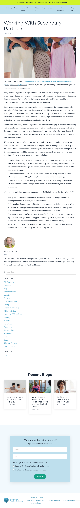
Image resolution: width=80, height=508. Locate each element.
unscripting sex (10, 346)
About (37, 9)
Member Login (36, 503)
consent (7, 298)
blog (5, 288)
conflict (7, 295)
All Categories (9, 282)
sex (5, 337)
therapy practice (10, 343)
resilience (8, 333)
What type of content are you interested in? (30, 462)
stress (6, 340)
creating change (10, 301)
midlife (7, 320)
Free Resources (60, 9)
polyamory (8, 327)
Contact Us (40, 500)
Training (9, 9)
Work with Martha (24, 9)
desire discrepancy (11, 308)
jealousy (7, 317)
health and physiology (13, 314)
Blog (43, 8)
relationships (9, 330)
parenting (8, 324)
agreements (8, 285)
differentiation (10, 311)
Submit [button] (40, 477)
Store (67, 9)
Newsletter (50, 8)
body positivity (9, 291)
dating (6, 304)
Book (16, 9)
